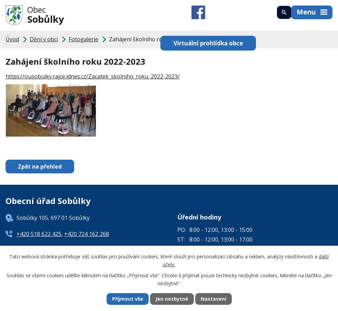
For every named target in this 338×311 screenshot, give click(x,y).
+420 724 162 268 (86, 234)
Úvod (12, 39)
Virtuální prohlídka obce (207, 43)
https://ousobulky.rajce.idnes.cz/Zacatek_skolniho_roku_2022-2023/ (93, 76)
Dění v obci (44, 39)
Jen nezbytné (172, 299)
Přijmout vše (127, 299)
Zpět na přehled (40, 166)
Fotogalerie (83, 39)
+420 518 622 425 (39, 234)
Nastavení (213, 299)
